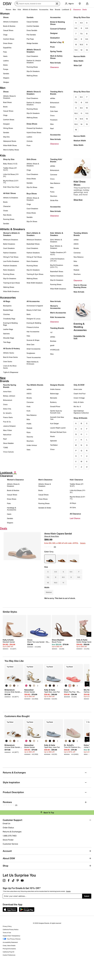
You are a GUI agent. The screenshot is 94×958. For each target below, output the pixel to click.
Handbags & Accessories (11, 508)
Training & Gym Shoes (11, 283)
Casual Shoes (8, 30)
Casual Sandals (32, 22)
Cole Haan (54, 111)
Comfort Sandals (33, 26)
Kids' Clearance (76, 479)
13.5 (75, 124)
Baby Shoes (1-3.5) (10, 163)
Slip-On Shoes (32, 187)
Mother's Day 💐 (57, 42)
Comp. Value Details (9, 945)
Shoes (5, 17)
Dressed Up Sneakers (34, 128)
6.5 (87, 28)
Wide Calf (78, 65)
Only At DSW (79, 384)
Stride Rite (54, 200)
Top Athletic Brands (35, 384)
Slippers (6, 78)
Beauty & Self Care (34, 310)
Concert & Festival (58, 28)
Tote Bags (7, 342)
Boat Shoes (7, 102)
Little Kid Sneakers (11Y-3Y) (57, 260)
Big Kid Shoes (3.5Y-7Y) (11, 181)
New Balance (55, 183)
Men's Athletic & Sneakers (33, 234)
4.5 (81, 23)
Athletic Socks (8, 353)
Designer (54, 33)
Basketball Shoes (33, 244)
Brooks (52, 107)
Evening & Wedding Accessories (80, 327)
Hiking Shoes (8, 128)
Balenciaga (54, 393)
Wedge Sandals (32, 43)
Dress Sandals (32, 30)
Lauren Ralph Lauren (58, 428)
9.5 (87, 39)
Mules (5, 65)
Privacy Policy (7, 926)
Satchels (6, 333)
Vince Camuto (8, 452)
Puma (52, 192)
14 (81, 124)
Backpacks (7, 305)
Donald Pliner (55, 406)
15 (87, 124)
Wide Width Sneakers (11, 291)
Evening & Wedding (34, 323)
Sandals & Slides (44, 507)
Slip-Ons (6, 137)
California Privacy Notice (10, 929)
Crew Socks (7, 361)
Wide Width (78, 61)
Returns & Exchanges (12, 831)
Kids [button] (19, 9)
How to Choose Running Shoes (80, 286)
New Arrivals (55, 62)
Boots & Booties (9, 26)
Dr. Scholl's (7, 413)
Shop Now (78, 199)
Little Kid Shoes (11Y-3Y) (11, 175)
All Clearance (75, 513)
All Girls (73, 507)
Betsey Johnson (9, 396)
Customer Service (10, 843)
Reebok (76, 270)
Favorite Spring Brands (9, 385)
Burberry (53, 402)
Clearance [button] (77, 9)
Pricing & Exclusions (9, 949)
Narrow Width (79, 56)
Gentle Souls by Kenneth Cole (56, 412)
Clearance (54, 67)
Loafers (6, 60)
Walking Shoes (32, 75)
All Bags (6, 301)
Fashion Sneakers (9, 252)
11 (86, 44)
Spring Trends (56, 51)
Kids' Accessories (57, 317)
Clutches (6, 314)
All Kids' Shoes (9, 193)
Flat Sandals (31, 34)
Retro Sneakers (9, 270)
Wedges (6, 82)
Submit (86, 896)
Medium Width (80, 140)
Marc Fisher (7, 430)
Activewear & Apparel (35, 305)
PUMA (76, 265)
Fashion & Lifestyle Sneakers (34, 61)
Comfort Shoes (8, 39)
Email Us (6, 823)
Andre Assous (55, 389)
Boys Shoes (32, 193)
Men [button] (14, 9)
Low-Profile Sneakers (11, 261)
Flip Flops (30, 39)
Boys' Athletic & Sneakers (56, 247)
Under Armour (32, 445)
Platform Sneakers (10, 265)
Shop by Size (8, 159)
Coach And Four (80, 393)
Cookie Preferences (9, 955)
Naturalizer (7, 434)
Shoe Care (30, 344)
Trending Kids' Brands (56, 160)
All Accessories (33, 301)
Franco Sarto (8, 417)
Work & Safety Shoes (56, 57)
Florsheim (53, 120)
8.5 (76, 39)
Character (7, 206)
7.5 (81, 33)
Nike (52, 124)
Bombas (53, 341)
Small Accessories (33, 349)
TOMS (5, 447)
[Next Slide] (89, 634)
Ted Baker (54, 445)
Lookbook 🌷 (66, 9)
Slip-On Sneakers (33, 71)
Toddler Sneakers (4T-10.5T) (58, 253)
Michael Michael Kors (58, 432)
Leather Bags (8, 329)
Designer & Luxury (33, 318)
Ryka (28, 432)
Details (82, 543)
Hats (28, 336)
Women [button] (8, 9)
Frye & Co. (7, 421)
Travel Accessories (34, 357)
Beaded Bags (8, 310)
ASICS (76, 244)
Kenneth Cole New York (57, 418)
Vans (28, 449)
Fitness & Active (33, 327)
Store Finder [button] (8, 839)
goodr (52, 345)
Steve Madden (8, 443)
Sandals (6, 73)
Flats (5, 52)
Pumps (5, 69)
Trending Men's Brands (56, 92)
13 (87, 50)
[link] (14, 644)
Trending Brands (57, 328)
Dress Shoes (7, 43)
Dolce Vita (7, 409)
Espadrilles (7, 47)
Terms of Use (7, 933)
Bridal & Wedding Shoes (57, 23)
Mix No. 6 (77, 406)
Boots (5, 106)
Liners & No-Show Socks (10, 367)
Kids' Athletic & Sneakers (56, 234)
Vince (52, 449)
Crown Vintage (79, 398)
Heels (5, 56)
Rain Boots (7, 215)
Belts (28, 314)
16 (76, 129)
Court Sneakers (32, 56)
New (51, 9)
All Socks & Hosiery (11, 348)
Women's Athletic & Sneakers (11, 234)
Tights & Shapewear (10, 372)
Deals (84, 9)
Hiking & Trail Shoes (10, 257)
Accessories (55, 17)
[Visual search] (57, 4)
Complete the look (79, 337)
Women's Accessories (55, 306)
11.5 (76, 50)
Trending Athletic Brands (81, 234)
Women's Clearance (15, 479)
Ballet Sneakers (9, 244)
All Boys (73, 503)
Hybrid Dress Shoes (34, 132)
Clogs (5, 34)
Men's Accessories (58, 312)
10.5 (81, 44)
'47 (51, 332)
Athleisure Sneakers (10, 239)
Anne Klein (7, 391)
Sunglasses (31, 353)
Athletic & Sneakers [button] (30, 9)
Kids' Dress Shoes (79, 183)
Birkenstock (54, 102)
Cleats (5, 210)
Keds (28, 406)
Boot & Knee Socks (10, 357)
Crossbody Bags (9, 318)
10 (76, 44)
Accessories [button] (43, 9)
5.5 (76, 28)
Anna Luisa (78, 389)
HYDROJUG (54, 349)
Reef (52, 128)
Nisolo (52, 436)
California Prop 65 (8, 952)
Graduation (55, 37)
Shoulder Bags (8, 338)
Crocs (52, 115)
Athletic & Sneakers (10, 22)
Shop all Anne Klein (51, 536)
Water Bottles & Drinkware (32, 362)
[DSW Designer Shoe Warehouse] (7, 3)
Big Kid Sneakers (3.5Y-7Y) (56, 266)
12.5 (81, 119)
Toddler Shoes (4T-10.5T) (10, 169)
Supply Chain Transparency (11, 936)
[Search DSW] (37, 4)
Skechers (53, 196)
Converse (53, 174)
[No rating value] (49, 547)
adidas (52, 98)
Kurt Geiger (54, 423)
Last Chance (75, 518)
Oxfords (30, 141)
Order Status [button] (8, 827)
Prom (52, 46)
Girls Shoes (31, 159)
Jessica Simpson (9, 426)
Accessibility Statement (10, 942)
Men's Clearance (45, 479)
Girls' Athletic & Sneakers (56, 240)
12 (81, 50)
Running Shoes (32, 67)
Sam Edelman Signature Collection (81, 412)
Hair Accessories (33, 331)
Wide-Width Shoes (10, 145)
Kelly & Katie (79, 402)
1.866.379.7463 (9, 835)
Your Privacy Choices (11, 939)
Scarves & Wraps (33, 340)
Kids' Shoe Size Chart (11, 187)
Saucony (30, 436)
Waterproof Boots (9, 141)
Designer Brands (57, 384)
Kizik (28, 411)
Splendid (53, 440)
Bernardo (53, 398)
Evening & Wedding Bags (10, 324)
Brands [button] (57, 9)
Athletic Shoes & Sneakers (34, 50)
